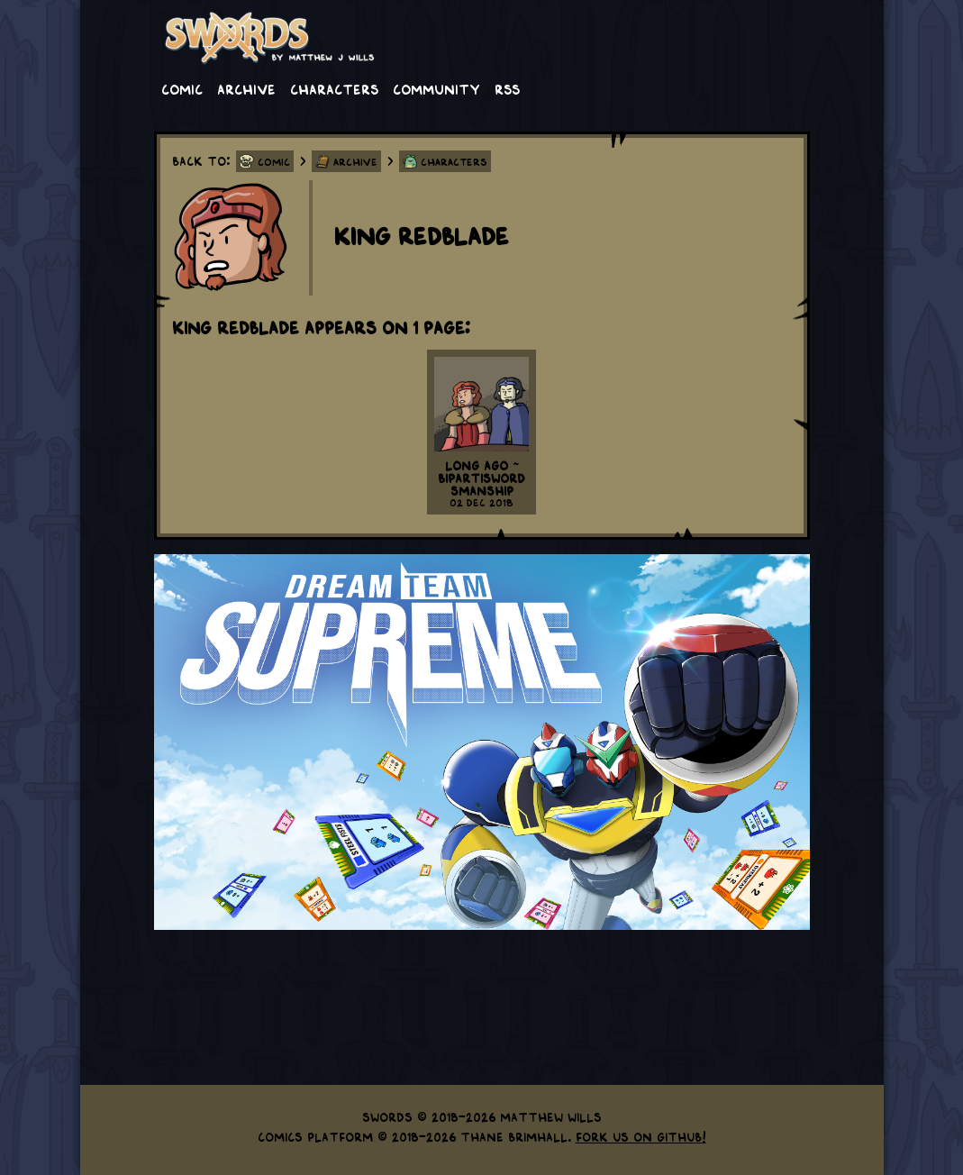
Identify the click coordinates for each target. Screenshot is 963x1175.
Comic (182, 88)
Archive (246, 88)
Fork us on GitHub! (641, 1136)
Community (436, 88)
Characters (334, 88)
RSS (507, 88)
